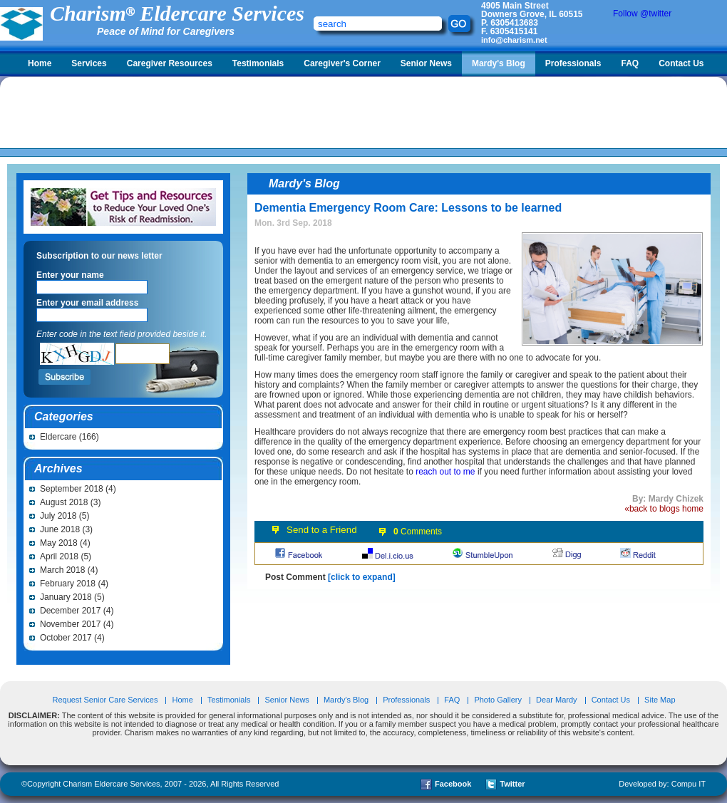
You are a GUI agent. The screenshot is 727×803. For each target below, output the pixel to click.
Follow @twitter (642, 14)
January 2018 (66, 597)
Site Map (659, 699)
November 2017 (70, 624)
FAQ (630, 63)
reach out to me (445, 472)
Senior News (426, 63)
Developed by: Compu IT (662, 783)
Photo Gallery (498, 699)
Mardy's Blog (498, 63)
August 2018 (64, 502)
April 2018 (59, 556)
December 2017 (70, 611)
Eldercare (58, 437)
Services (88, 63)
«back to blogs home (663, 509)
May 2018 (59, 543)
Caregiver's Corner (342, 63)
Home (39, 63)
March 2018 (62, 570)
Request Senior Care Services (106, 699)
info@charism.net (514, 40)
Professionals (573, 63)
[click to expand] (362, 577)
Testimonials (258, 63)
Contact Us (681, 63)
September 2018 (71, 489)
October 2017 (66, 638)
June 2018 (60, 529)
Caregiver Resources (169, 63)
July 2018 (58, 516)
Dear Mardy (556, 699)
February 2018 (68, 584)
